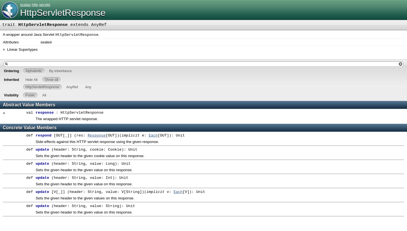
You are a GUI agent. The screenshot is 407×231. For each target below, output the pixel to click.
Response (97, 136)
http (35, 5)
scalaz (25, 5)
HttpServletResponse (62, 13)
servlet (44, 5)
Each (153, 136)
